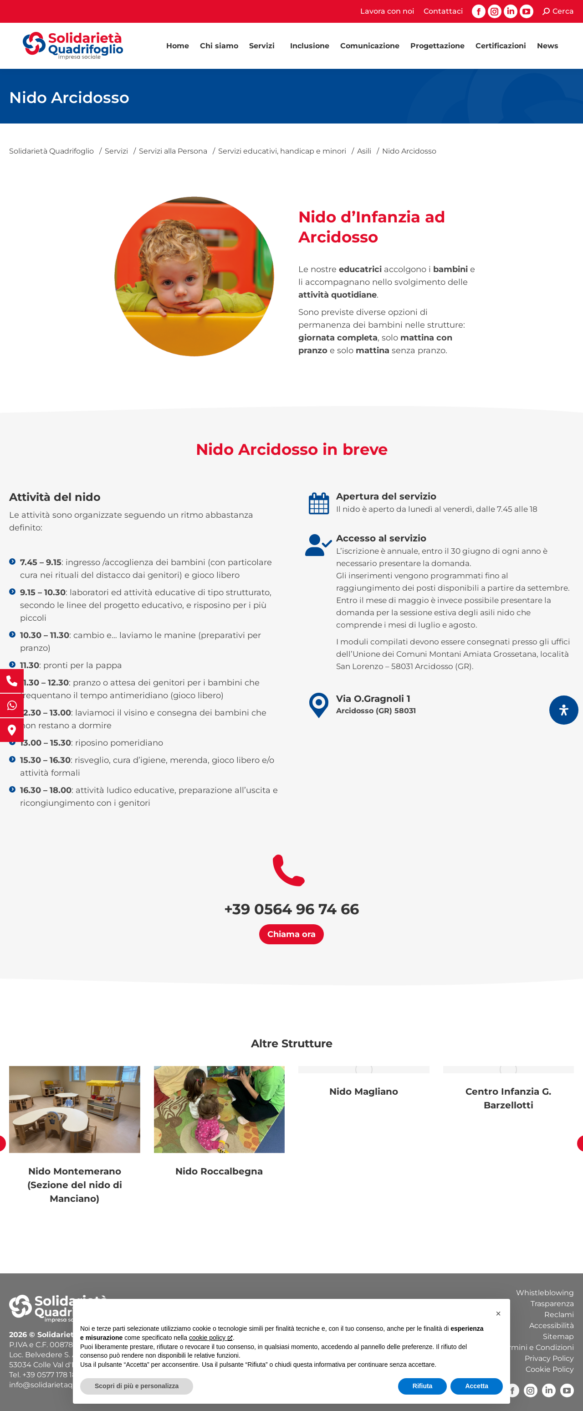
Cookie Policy (550, 1369)
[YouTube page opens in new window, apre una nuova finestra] (526, 11)
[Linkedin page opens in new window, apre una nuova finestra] (510, 11)
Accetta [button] (476, 1386)
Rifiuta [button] (423, 1386)
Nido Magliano (363, 1091)
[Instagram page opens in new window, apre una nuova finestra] (494, 11)
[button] (498, 1313)
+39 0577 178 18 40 (55, 1374)
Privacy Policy (549, 1358)
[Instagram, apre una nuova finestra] (530, 1390)
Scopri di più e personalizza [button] (137, 1386)
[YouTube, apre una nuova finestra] (567, 1390)
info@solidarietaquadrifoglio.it (63, 1384)
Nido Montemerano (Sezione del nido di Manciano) (74, 1185)
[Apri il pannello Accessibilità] (563, 710)
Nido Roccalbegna (219, 1171)
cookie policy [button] (210, 1337)
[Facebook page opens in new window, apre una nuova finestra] (479, 11)
